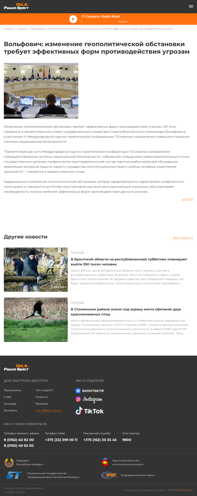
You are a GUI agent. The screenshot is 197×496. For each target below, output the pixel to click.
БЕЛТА (187, 200)
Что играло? (44, 390)
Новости (22, 28)
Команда (10, 403)
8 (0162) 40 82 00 (19, 440)
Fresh (7, 397)
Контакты (10, 410)
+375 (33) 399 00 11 (61, 440)
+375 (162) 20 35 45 (100, 440)
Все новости (183, 238)
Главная (9, 28)
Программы (12, 390)
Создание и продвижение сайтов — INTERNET (158, 490)
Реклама (42, 403)
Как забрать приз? (49, 410)
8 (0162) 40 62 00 (19, 445)
